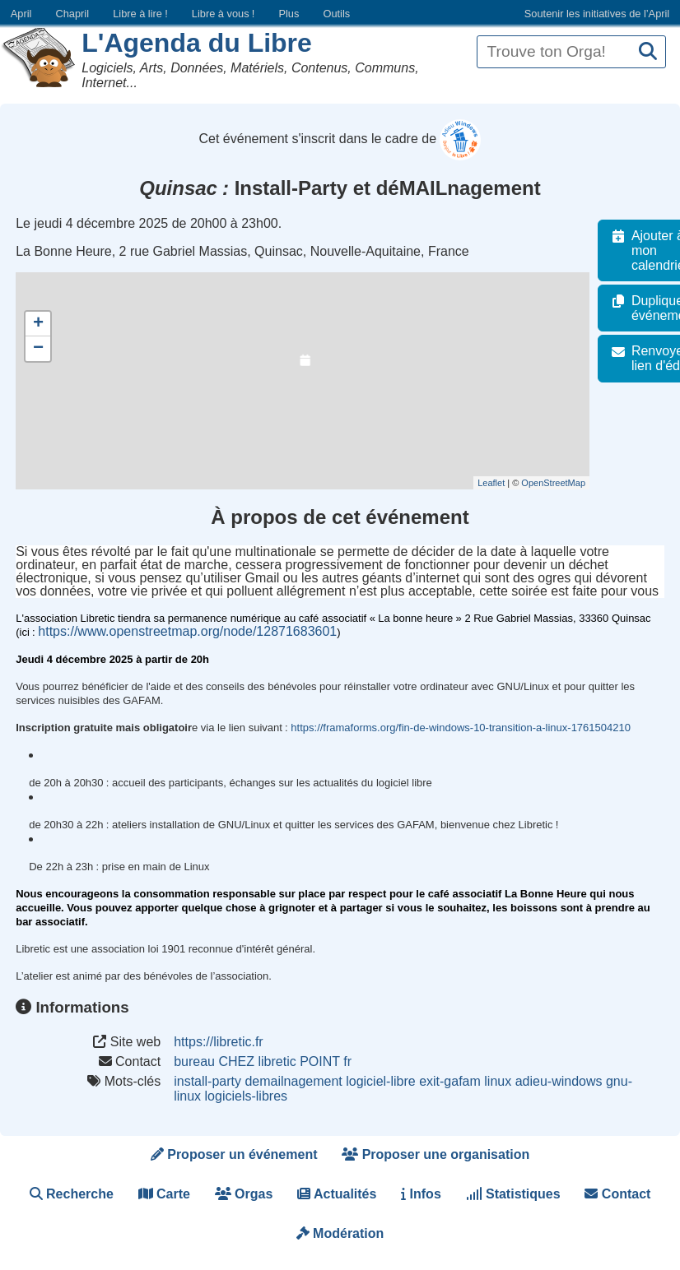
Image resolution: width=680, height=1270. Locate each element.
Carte (164, 1194)
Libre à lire (140, 13)
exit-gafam (450, 1081)
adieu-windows (559, 1081)
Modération (340, 1233)
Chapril (73, 13)
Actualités (336, 1194)
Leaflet (500, 483)
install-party (207, 1081)
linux (497, 1081)
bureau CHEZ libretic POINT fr (263, 1061)
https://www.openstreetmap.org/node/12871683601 (187, 631)
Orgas (244, 1194)
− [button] (38, 348)
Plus (288, 13)
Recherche (72, 1194)
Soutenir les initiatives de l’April (596, 13)
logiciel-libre (380, 1081)
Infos (421, 1194)
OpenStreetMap (562, 483)
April (21, 13)
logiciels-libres (246, 1096)
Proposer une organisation (435, 1154)
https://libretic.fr (218, 1042)
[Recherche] (648, 52)
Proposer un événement (234, 1154)
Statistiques (513, 1194)
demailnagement (293, 1081)
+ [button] (38, 324)
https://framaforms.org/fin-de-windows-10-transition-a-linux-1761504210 (461, 727)
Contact (617, 1194)
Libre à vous (223, 13)
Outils (336, 13)
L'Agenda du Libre (197, 43)
